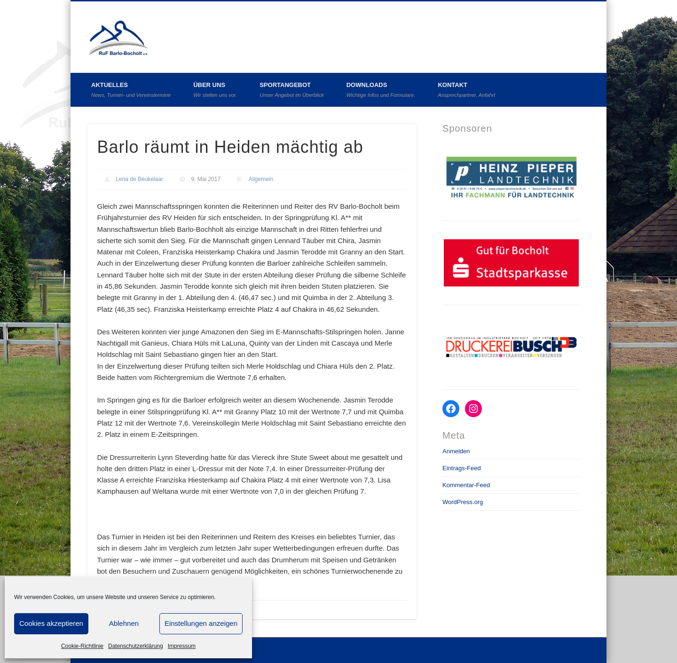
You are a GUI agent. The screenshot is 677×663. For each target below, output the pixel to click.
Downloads (381, 89)
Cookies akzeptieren (51, 623)
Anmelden (456, 451)
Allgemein (260, 179)
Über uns (215, 89)
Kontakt (466, 89)
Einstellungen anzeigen (201, 623)
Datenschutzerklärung (135, 646)
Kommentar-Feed (466, 485)
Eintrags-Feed (461, 468)
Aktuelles (131, 89)
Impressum (182, 646)
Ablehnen (124, 623)
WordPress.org (462, 501)
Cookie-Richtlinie (82, 646)
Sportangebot (292, 89)
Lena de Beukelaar (139, 179)
